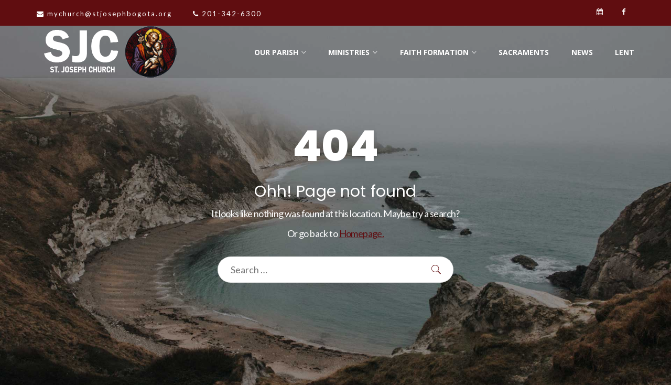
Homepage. (361, 233)
